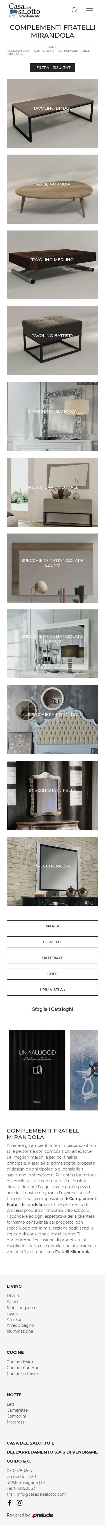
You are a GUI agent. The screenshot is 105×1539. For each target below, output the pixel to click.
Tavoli (12, 1313)
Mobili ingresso (22, 1307)
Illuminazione (20, 1331)
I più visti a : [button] (52, 989)
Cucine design (20, 1361)
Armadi (14, 1319)
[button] (91, 1071)
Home (52, 46)
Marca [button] (53, 926)
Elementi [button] (52, 942)
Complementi (44, 50)
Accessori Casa (18, 50)
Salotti (13, 1301)
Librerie (14, 1295)
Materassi (16, 1422)
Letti (11, 1404)
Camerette (17, 1410)
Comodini (16, 1416)
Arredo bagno (20, 1325)
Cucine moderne (23, 1367)
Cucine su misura (24, 1373)
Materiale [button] (52, 957)
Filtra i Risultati (52, 67)
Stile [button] (52, 973)
